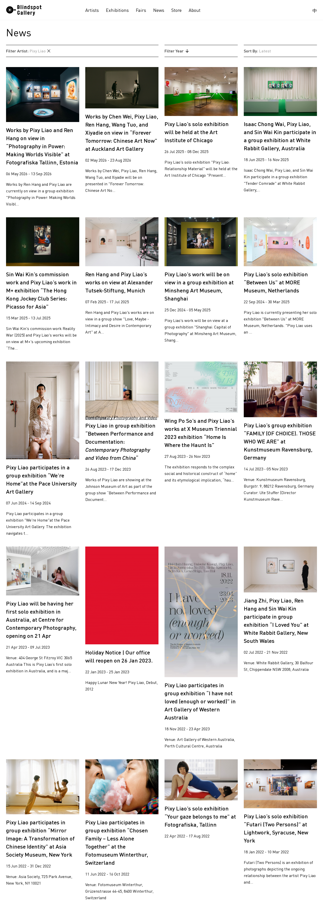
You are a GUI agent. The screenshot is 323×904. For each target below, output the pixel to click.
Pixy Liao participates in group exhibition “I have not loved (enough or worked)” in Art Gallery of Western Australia (200, 701)
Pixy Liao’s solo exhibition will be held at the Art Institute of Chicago (197, 131)
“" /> (121, 389)
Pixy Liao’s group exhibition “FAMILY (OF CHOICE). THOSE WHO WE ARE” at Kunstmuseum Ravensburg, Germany (280, 441)
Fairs (141, 10)
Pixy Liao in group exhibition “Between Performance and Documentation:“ (120, 441)
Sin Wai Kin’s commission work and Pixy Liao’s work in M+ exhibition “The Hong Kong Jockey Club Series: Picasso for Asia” (41, 290)
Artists (92, 10)
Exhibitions (117, 10)
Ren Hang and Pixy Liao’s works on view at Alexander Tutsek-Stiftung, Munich (119, 282)
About (194, 10)
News (158, 10)
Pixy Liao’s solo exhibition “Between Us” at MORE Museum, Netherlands (276, 282)
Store (176, 10)
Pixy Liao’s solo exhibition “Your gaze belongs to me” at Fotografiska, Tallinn (200, 816)
